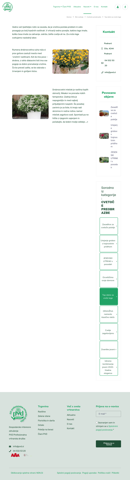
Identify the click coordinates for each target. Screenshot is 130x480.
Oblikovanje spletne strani (23, 473)
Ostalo (41, 425)
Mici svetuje (79, 17)
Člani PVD (66, 6)
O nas (96, 6)
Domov (69, 17)
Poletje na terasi (45, 429)
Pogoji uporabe (89, 473)
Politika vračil (104, 473)
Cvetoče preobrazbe (94, 17)
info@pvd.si (110, 72)
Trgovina (57, 6)
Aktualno (77, 6)
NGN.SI (39, 473)
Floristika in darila (46, 420)
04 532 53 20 (109, 63)
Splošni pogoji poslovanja (69, 473)
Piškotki (115, 473)
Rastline (42, 411)
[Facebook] (125, 7)
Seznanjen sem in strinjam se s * (107, 426)
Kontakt (104, 6)
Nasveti (87, 6)
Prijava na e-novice (109, 444)
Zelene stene (44, 416)
